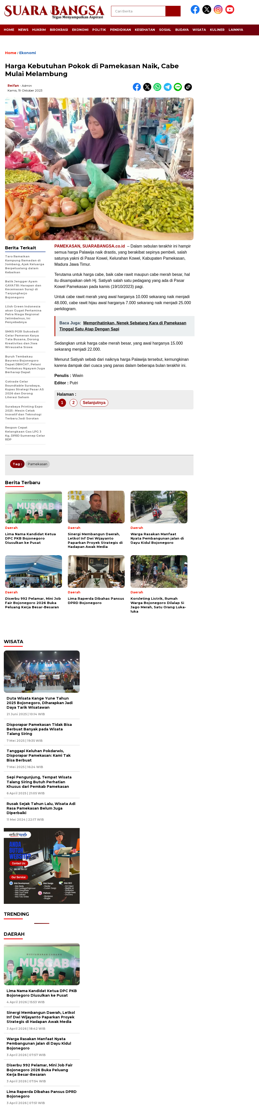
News (23, 30)
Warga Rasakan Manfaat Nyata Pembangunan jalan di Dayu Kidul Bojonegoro (39, 1043)
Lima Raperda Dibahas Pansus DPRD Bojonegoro (42, 1094)
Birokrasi (59, 30)
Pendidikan (120, 30)
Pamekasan (37, 464)
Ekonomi (80, 30)
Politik (99, 30)
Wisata (199, 30)
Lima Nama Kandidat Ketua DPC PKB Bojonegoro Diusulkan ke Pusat (42, 993)
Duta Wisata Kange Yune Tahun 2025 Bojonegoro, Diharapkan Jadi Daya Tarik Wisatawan (40, 703)
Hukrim (39, 30)
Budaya (182, 30)
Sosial (165, 30)
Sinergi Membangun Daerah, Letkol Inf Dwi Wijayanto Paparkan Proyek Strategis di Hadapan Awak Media (41, 1017)
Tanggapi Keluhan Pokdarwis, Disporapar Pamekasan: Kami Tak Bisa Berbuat (39, 755)
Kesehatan (145, 30)
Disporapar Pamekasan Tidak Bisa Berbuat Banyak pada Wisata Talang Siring (39, 729)
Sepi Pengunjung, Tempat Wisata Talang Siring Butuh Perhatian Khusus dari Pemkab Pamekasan (39, 782)
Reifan (13, 85)
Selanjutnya (94, 402)
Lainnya (236, 30)
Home (9, 30)
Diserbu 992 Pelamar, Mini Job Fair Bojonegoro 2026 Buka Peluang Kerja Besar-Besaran (40, 1070)
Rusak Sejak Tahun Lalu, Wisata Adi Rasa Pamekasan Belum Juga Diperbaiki (41, 808)
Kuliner (217, 30)
